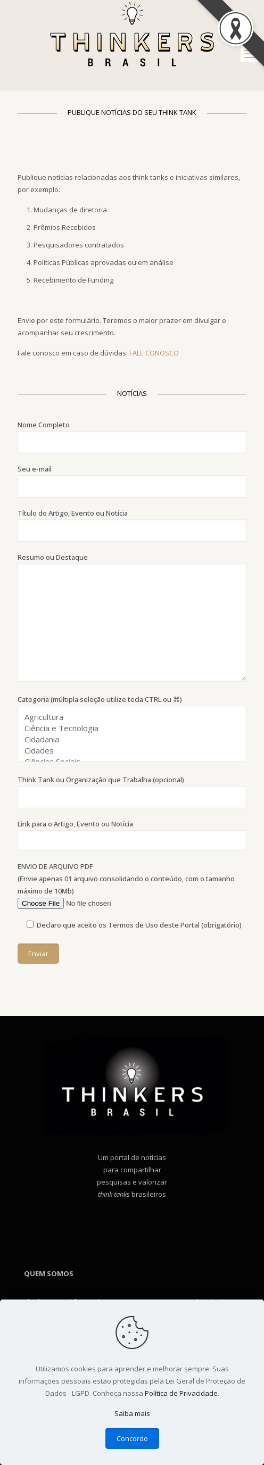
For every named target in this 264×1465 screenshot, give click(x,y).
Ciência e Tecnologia (128, 728)
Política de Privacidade (181, 1393)
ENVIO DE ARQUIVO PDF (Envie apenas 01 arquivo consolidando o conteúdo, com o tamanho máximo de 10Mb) (132, 885)
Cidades (128, 750)
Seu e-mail (132, 481)
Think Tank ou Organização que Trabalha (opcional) (132, 791)
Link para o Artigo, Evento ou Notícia (132, 835)
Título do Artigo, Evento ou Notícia (132, 525)
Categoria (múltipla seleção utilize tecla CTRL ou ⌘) (132, 728)
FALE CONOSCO (154, 353)
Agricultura (128, 717)
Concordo (132, 1438)
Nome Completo (132, 436)
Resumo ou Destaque (132, 617)
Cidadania (128, 739)
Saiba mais (132, 1413)
